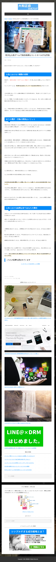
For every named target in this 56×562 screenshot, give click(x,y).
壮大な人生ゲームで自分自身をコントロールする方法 (18, 469)
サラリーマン (9, 278)
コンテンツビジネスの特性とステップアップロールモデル (19, 462)
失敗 (19, 278)
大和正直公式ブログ (28, 7)
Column (11, 276)
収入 (17, 278)
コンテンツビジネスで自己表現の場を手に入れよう (17, 459)
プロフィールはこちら (28, 511)
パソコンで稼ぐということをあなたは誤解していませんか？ (20, 456)
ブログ (14, 278)
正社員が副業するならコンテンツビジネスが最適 (17, 466)
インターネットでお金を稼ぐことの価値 (30, 263)
